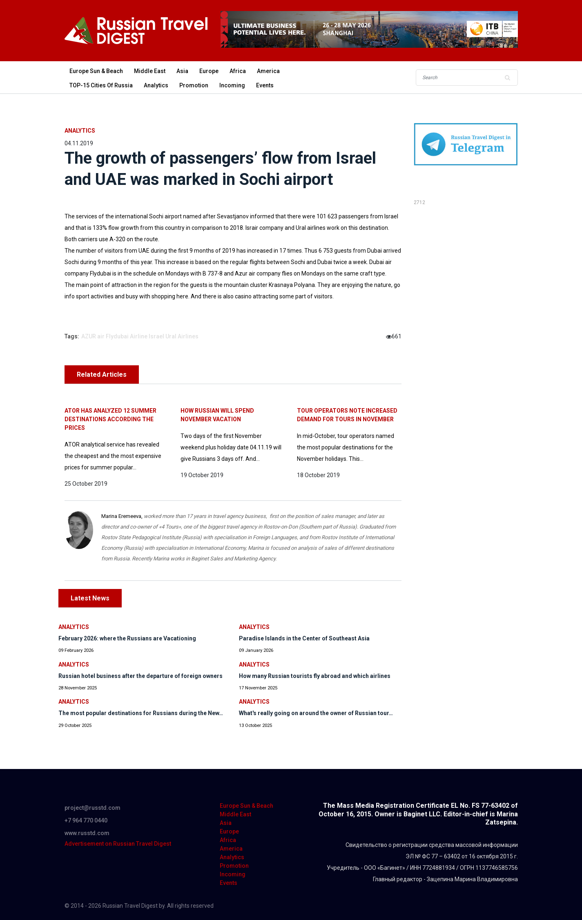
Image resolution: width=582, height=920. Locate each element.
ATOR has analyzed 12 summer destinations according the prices (110, 419)
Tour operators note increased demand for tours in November (347, 414)
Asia (182, 71)
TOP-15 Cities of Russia (101, 85)
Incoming (232, 85)
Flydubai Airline (126, 336)
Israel (156, 336)
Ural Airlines (181, 336)
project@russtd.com (92, 807)
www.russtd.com (87, 833)
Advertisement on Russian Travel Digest (118, 843)
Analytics (156, 85)
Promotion (193, 85)
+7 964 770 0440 (86, 820)
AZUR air (93, 336)
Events (265, 85)
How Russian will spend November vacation (217, 414)
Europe (209, 71)
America (268, 71)
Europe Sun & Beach (96, 71)
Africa (238, 71)
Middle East (149, 71)
